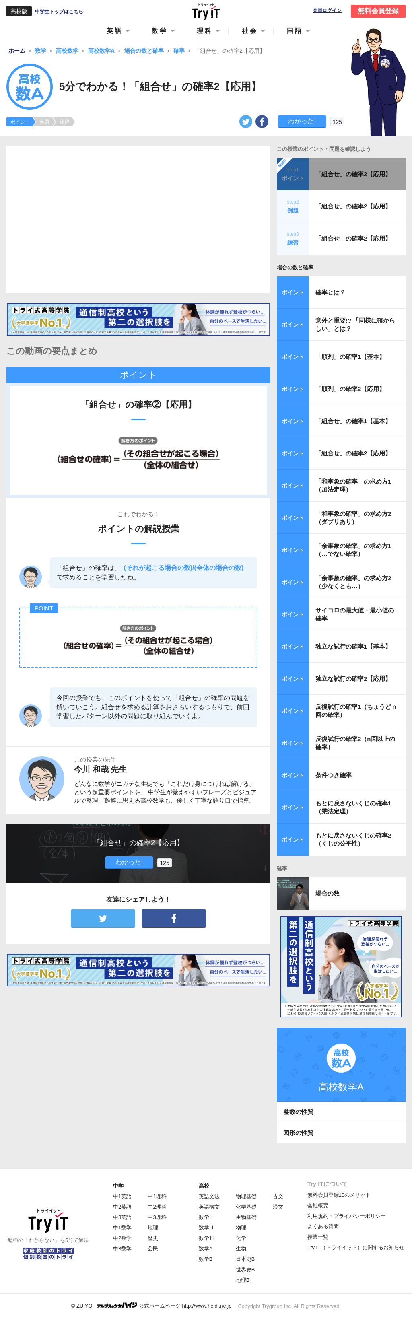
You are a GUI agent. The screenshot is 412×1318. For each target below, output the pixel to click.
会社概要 (317, 1206)
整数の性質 (298, 1111)
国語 (295, 30)
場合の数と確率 (295, 267)
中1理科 (157, 1196)
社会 (250, 30)
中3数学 (122, 1249)
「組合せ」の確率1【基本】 (353, 421)
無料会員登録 (378, 11)
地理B (243, 1280)
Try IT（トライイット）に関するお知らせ (355, 1247)
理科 (205, 30)
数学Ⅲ (206, 1238)
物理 (241, 1228)
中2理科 (157, 1207)
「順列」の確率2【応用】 (350, 388)
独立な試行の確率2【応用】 (353, 678)
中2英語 (122, 1207)
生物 (241, 1249)
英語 (115, 30)
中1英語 (122, 1196)
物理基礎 (246, 1196)
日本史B (245, 1259)
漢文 (278, 1207)
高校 (204, 1186)
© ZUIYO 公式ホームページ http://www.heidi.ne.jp (151, 1305)
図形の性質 (298, 1132)
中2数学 (122, 1238)
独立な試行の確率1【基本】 (353, 646)
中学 (118, 1186)
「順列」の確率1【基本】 (350, 356)
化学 (241, 1238)
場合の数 (327, 893)
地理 (153, 1228)
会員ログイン (327, 10)
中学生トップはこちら (59, 11)
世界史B (245, 1270)
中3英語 (122, 1217)
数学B (206, 1259)
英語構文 (209, 1207)
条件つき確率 (333, 775)
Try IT (206, 11)
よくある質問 (323, 1226)
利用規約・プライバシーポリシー (346, 1216)
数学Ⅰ (206, 1217)
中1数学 (122, 1228)
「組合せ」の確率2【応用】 (353, 174)
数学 (160, 30)
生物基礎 (246, 1217)
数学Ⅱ (206, 1228)
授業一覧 (317, 1237)
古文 (278, 1196)
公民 (153, 1249)
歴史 (153, 1238)
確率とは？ (330, 292)
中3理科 (157, 1217)
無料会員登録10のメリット (339, 1195)
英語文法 (209, 1196)
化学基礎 (246, 1207)
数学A (206, 1249)
